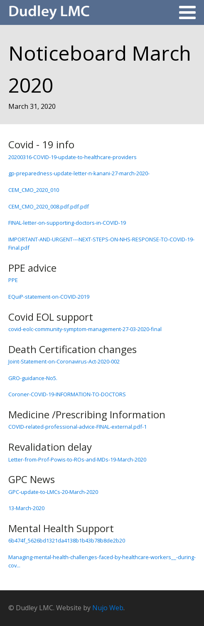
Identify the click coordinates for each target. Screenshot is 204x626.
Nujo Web (107, 607)
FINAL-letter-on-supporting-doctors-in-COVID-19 (67, 222)
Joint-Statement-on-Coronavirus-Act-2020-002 (64, 361)
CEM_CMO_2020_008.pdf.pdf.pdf (48, 206)
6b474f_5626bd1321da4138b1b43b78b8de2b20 (66, 540)
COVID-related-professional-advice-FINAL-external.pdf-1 (77, 426)
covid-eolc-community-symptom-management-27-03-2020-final (85, 329)
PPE (13, 280)
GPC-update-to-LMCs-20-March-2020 (53, 492)
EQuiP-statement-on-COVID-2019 (48, 296)
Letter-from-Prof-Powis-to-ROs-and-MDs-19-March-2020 (77, 459)
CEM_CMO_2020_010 (33, 190)
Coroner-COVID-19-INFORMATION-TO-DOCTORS (67, 394)
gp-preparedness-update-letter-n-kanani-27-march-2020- (79, 173)
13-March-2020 (26, 508)
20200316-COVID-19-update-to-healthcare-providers (72, 157)
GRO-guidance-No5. (32, 378)
